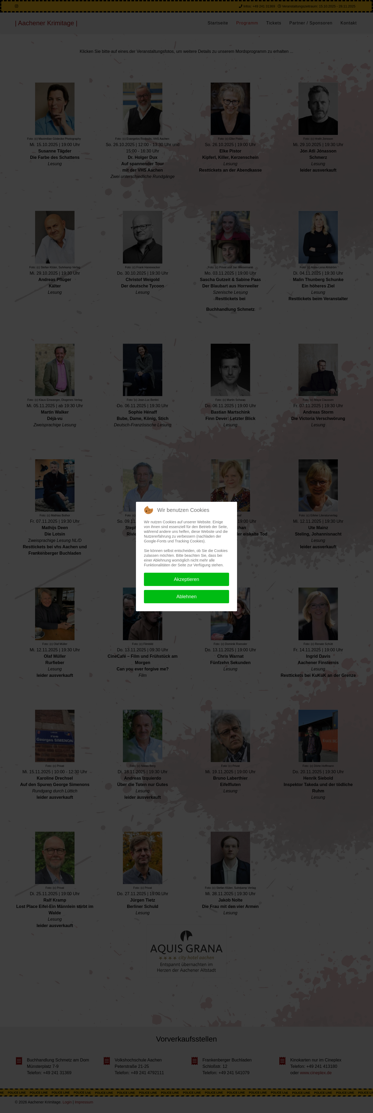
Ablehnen (186, 596)
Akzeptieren (186, 579)
